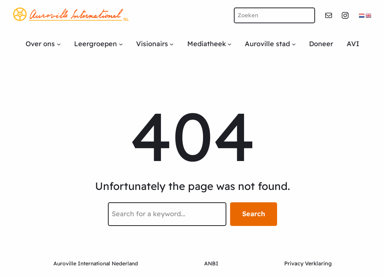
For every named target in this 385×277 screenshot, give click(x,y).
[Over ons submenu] (59, 44)
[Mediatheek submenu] (229, 44)
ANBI (211, 263)
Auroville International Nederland (95, 263)
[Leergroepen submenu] (121, 44)
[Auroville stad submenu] (294, 44)
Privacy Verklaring (308, 263)
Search (253, 213)
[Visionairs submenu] (172, 44)
